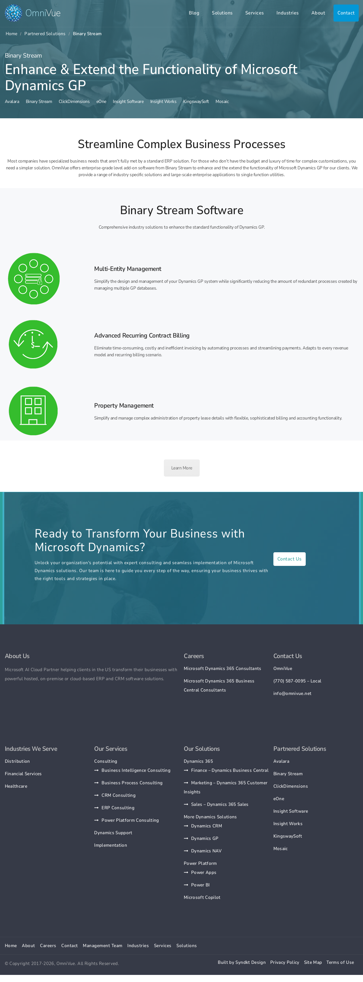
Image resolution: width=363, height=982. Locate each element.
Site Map (313, 962)
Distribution (17, 761)
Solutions (222, 13)
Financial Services (23, 774)
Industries (288, 13)
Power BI (200, 885)
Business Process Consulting (132, 783)
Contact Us (289, 559)
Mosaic (222, 101)
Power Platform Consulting (130, 820)
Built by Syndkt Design (241, 962)
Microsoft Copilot (202, 897)
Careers (48, 946)
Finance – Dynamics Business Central (230, 770)
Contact (346, 13)
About (318, 13)
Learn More (181, 468)
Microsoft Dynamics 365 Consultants (222, 668)
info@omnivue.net (292, 693)
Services (254, 13)
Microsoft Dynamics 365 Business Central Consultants (219, 685)
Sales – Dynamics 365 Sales (220, 804)
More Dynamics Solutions (210, 817)
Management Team (103, 946)
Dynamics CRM (206, 826)
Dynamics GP (205, 838)
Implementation (110, 845)
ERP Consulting (118, 808)
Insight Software (128, 101)
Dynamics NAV (206, 851)
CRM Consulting (119, 795)
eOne (101, 101)
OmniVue (282, 668)
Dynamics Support (113, 833)
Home (12, 34)
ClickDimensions (74, 101)
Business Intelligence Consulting (136, 770)
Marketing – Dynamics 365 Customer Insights (225, 787)
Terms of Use (340, 962)
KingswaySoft (196, 101)
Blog (194, 13)
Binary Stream (39, 101)
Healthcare (16, 786)
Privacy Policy (284, 962)
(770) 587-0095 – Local (297, 681)
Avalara (12, 101)
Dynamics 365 (198, 761)
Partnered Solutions (45, 34)
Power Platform (200, 863)
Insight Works (163, 101)
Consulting (105, 761)
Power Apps (203, 872)
